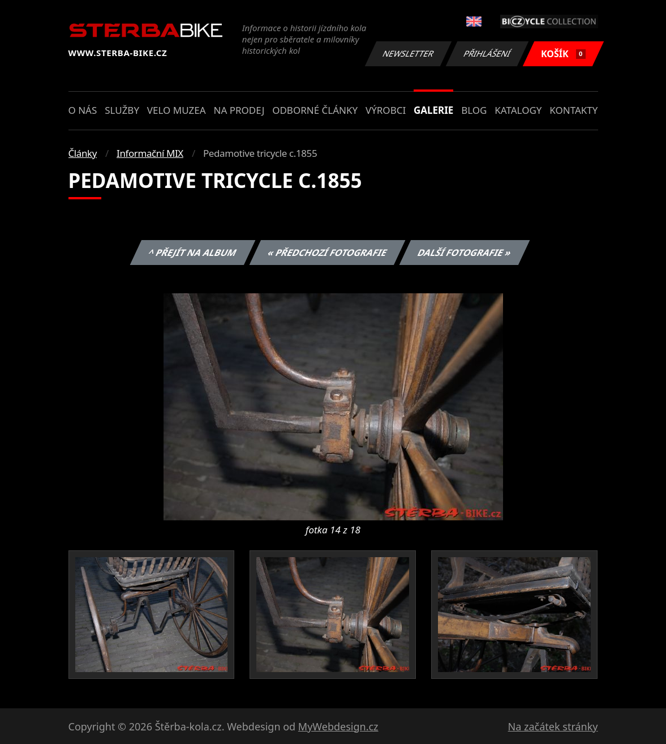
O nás (82, 110)
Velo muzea (176, 110)
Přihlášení (487, 53)
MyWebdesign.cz (338, 726)
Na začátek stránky (553, 726)
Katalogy (518, 110)
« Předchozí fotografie (327, 252)
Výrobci (386, 110)
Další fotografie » (464, 252)
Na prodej (238, 110)
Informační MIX (150, 153)
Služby (122, 110)
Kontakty (573, 110)
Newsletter (408, 53)
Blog (474, 110)
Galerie (433, 110)
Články (82, 153)
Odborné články (315, 110)
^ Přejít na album (192, 252)
